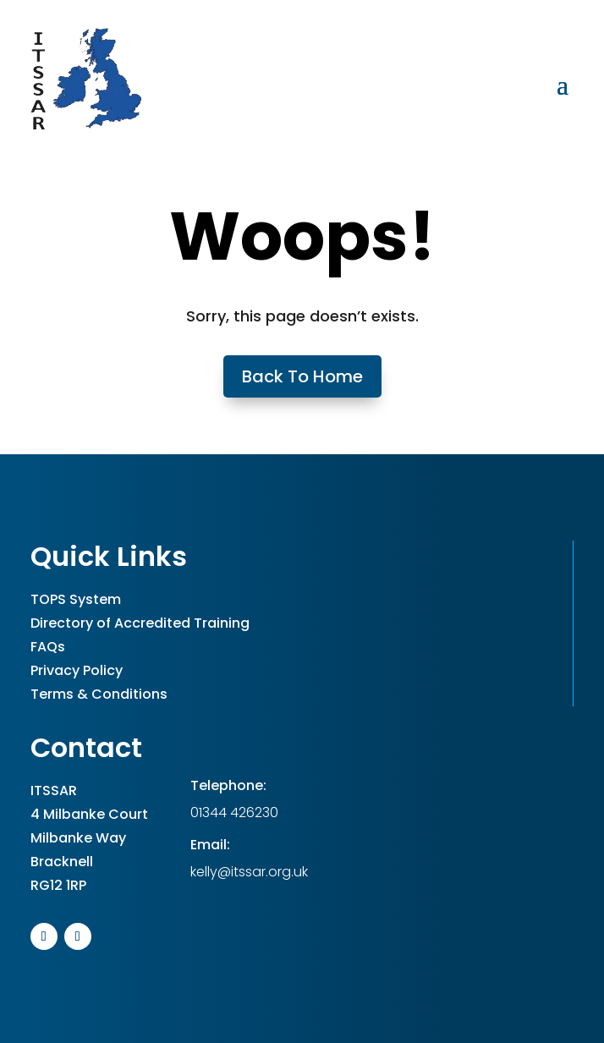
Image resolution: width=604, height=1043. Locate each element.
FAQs (47, 646)
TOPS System (75, 599)
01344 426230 (234, 812)
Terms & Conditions (98, 694)
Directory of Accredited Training (140, 623)
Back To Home (302, 376)
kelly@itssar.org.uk (249, 871)
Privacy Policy (76, 670)
